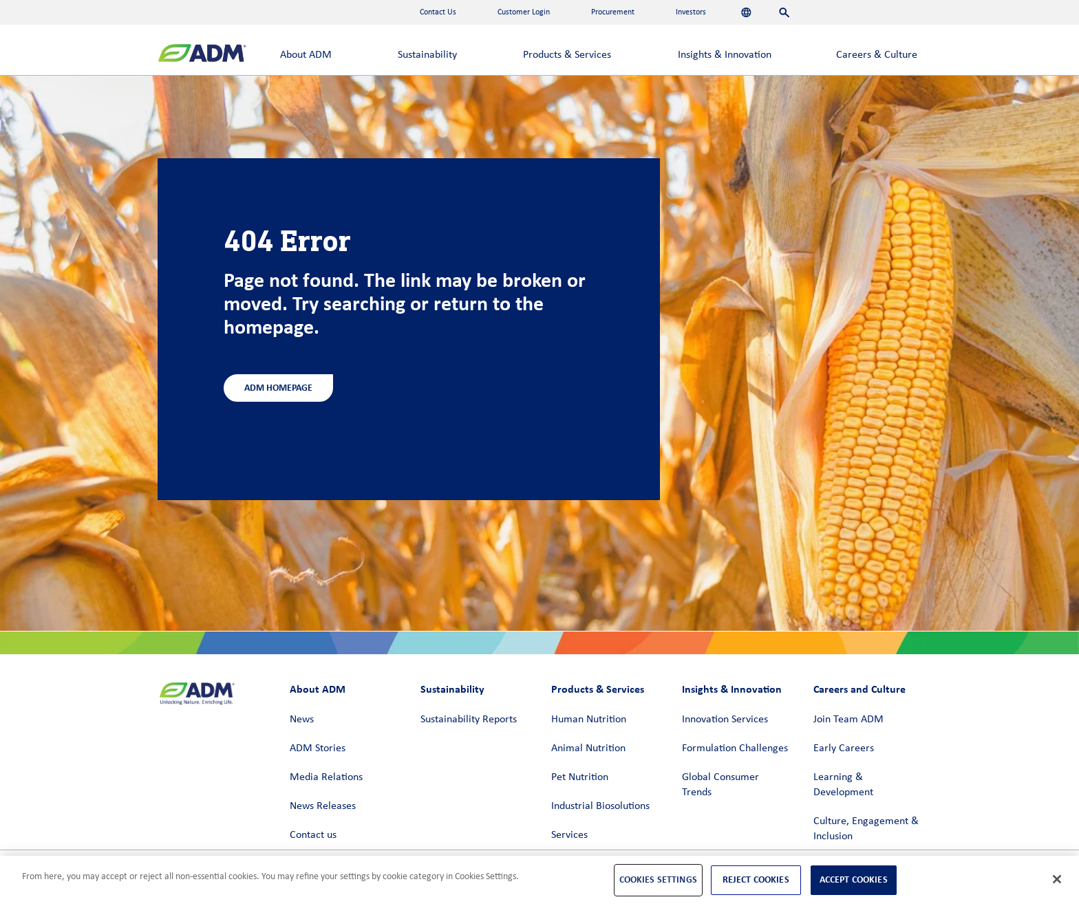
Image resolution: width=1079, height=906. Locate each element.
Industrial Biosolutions (600, 806)
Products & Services (567, 55)
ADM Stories (317, 748)
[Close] (1057, 879)
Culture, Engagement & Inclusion (866, 829)
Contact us (313, 835)
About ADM (306, 55)
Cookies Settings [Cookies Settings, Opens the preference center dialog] (658, 879)
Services (569, 835)
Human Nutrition (588, 719)
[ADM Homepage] (202, 54)
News (302, 719)
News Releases (323, 806)
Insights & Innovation (724, 55)
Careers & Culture (876, 55)
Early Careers (843, 748)
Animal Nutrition (588, 748)
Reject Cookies (756, 879)
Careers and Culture (859, 688)
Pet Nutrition (579, 777)
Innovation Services (725, 719)
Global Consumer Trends (720, 785)
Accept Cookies (854, 879)
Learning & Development (843, 785)
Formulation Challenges (735, 748)
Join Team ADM (848, 719)
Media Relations (326, 777)
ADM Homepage (278, 387)
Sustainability (427, 55)
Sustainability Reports (468, 719)
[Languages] (746, 12)
